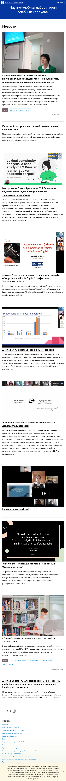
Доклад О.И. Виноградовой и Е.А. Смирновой (28, 349)
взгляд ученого (25, 110)
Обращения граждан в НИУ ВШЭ (13, 742)
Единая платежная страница (11, 762)
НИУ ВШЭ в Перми (9, 664)
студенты (13, 660)
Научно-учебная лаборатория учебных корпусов (33, 9)
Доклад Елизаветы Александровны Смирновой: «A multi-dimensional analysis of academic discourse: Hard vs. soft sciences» (31, 684)
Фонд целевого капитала (10, 745)
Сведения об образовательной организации (17, 756)
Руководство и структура (10, 727)
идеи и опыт (14, 110)
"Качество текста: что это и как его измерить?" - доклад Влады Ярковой (30, 424)
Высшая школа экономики (14, 2)
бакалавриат (22, 660)
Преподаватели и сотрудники (12, 733)
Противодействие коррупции (12, 748)
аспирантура (46, 660)
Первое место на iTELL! (15, 509)
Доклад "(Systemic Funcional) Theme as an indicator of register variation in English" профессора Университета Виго (31, 278)
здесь (22, 770)
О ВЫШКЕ (6, 721)
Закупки (4, 739)
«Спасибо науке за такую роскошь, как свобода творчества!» (29, 639)
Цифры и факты (7, 724)
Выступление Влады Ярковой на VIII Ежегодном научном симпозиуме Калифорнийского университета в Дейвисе (29, 191)
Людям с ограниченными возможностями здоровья (19, 759)
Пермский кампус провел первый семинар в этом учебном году (30, 127)
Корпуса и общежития (9, 736)
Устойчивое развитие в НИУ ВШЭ (13, 730)
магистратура (34, 660)
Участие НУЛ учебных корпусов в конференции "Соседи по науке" (29, 565)
